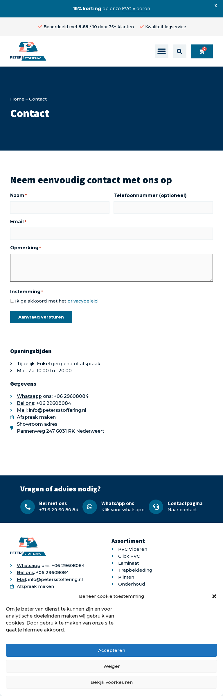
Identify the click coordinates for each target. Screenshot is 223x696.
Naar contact (182, 509)
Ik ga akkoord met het (56, 301)
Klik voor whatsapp (123, 509)
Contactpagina (185, 503)
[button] (214, 596)
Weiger (111, 666)
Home (17, 99)
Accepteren (111, 650)
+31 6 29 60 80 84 (58, 509)
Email (18, 221)
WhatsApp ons (117, 503)
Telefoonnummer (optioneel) (150, 195)
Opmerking (25, 247)
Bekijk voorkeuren (112, 682)
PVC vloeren (136, 8)
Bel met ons (53, 503)
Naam (18, 195)
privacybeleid (82, 301)
